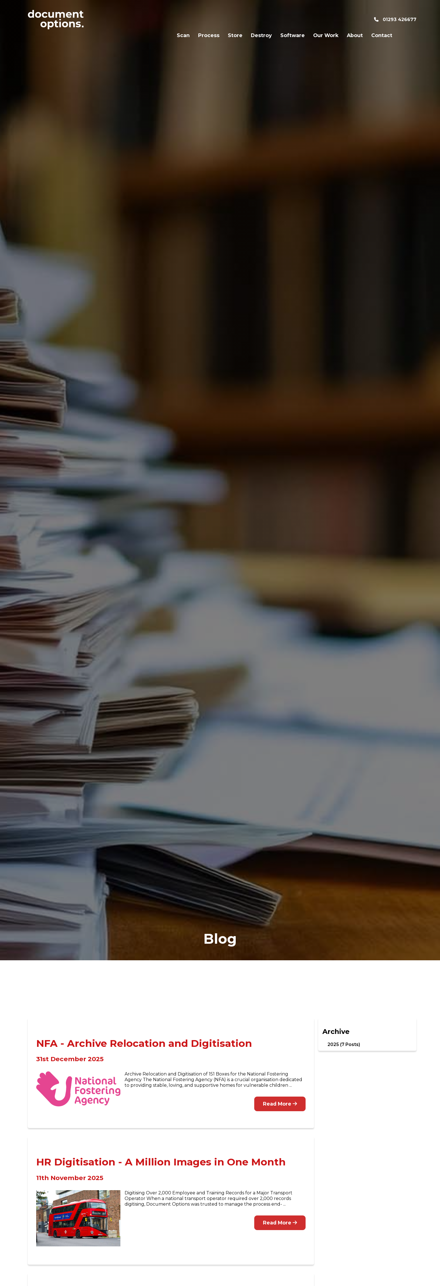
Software (267, 19)
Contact (356, 19)
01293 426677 (395, 19)
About (330, 19)
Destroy (236, 19)
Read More (280, 1104)
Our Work (300, 19)
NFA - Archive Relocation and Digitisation (144, 1043)
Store (210, 19)
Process (183, 19)
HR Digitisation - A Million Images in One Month (161, 1162)
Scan (158, 19)
